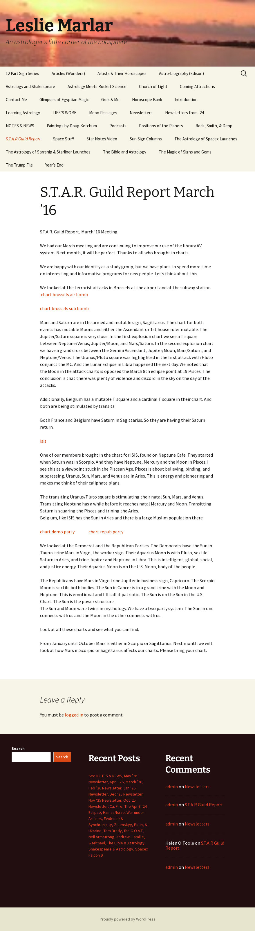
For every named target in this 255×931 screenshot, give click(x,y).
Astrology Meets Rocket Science (97, 86)
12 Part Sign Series (22, 73)
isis (43, 441)
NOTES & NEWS (20, 125)
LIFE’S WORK (65, 112)
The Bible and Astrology (124, 152)
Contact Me (16, 99)
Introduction (186, 99)
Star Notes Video (101, 139)
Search (18, 748)
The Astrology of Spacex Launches (205, 139)
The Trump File (19, 165)
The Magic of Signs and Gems (185, 152)
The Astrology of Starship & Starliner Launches (48, 152)
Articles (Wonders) (68, 73)
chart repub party (105, 532)
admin (171, 786)
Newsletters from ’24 (184, 112)
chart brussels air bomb (64, 294)
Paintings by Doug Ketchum (72, 125)
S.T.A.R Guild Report (23, 139)
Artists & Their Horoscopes (122, 73)
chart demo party (57, 532)
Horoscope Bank (147, 99)
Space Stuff (63, 139)
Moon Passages (103, 112)
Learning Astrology (23, 112)
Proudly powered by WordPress (127, 919)
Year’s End (54, 165)
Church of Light (153, 86)
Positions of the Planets (161, 125)
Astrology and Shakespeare (30, 86)
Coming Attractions (197, 86)
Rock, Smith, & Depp (214, 125)
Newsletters (141, 112)
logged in (74, 715)
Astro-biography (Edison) (181, 73)
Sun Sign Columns (146, 139)
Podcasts (117, 125)
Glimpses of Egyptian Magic (64, 99)
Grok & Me (110, 99)
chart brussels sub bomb (64, 308)
